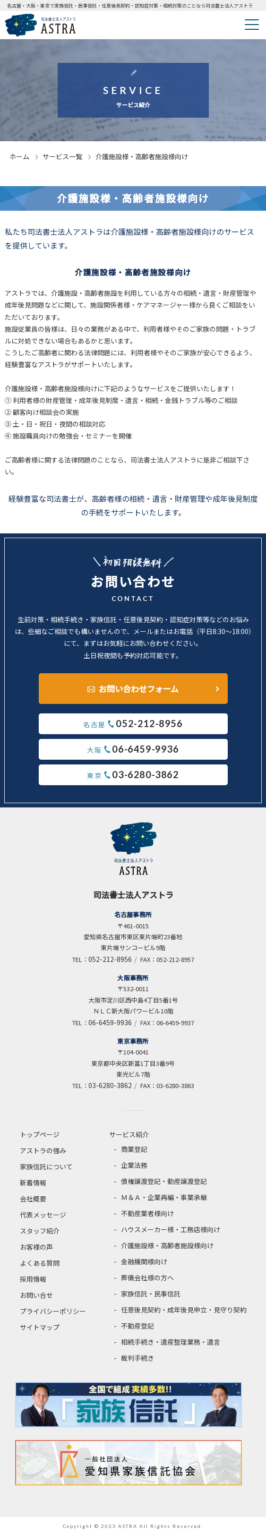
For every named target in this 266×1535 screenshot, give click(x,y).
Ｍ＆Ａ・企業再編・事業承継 (164, 1197)
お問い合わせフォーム (139, 689)
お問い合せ (36, 1295)
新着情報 (33, 1182)
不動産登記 (137, 1325)
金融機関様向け (144, 1261)
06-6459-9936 (110, 1022)
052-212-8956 (110, 959)
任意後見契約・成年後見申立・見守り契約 (184, 1309)
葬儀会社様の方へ (147, 1277)
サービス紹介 (129, 1134)
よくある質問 (40, 1263)
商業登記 (134, 1149)
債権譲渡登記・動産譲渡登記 (164, 1181)
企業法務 (134, 1165)
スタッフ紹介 (40, 1230)
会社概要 (33, 1198)
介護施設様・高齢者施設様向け (167, 1245)
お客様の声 (36, 1247)
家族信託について (46, 1166)
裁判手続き (137, 1358)
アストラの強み (43, 1150)
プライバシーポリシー (53, 1311)
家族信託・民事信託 (150, 1293)
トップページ (40, 1134)
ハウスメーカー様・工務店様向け (170, 1229)
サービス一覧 (62, 156)
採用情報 (33, 1279)
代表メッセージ (43, 1214)
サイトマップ (40, 1327)
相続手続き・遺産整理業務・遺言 (170, 1341)
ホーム (19, 156)
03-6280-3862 (110, 1085)
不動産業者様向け (147, 1213)
